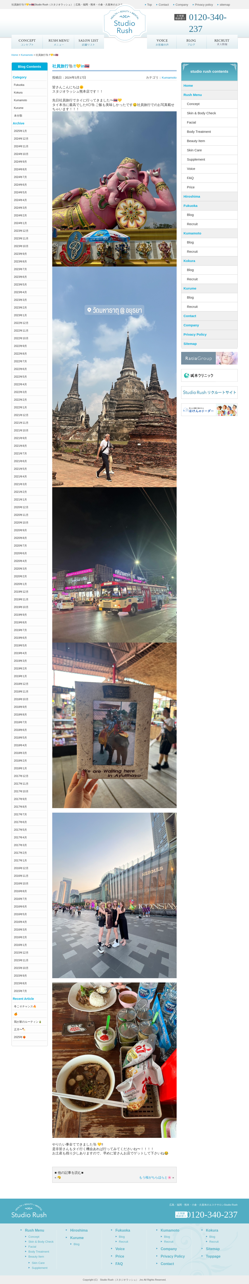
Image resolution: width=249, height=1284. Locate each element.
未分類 (18, 115)
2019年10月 (21, 607)
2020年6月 (20, 553)
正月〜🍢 (20, 1029)
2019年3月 (20, 660)
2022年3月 (20, 392)
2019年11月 (21, 599)
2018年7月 (20, 722)
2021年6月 (20, 461)
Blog (190, 215)
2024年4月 (20, 200)
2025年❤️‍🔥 (20, 1037)
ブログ (192, 42)
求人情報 (222, 42)
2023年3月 (20, 300)
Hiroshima (192, 196)
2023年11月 (21, 238)
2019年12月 (21, 591)
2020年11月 (21, 515)
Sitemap (190, 344)
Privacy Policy (195, 334)
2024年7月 (20, 177)
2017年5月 (20, 829)
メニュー (58, 42)
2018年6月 (20, 730)
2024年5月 (20, 192)
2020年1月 (20, 584)
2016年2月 (20, 937)
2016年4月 (20, 922)
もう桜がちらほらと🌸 (155, 1177)
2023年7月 (20, 269)
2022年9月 (20, 346)
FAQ (190, 178)
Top (149, 4)
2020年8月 (20, 538)
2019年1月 (20, 676)
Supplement (196, 159)
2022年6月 (20, 369)
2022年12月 (21, 323)
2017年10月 (21, 791)
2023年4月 (20, 292)
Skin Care (194, 150)
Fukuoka (19, 85)
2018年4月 (20, 745)
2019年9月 (20, 614)
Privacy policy (204, 4)
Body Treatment (199, 131)
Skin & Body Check (201, 113)
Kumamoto (20, 100)
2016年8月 (20, 891)
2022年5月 (20, 376)
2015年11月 (21, 960)
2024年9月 (20, 161)
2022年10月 (21, 338)
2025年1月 (20, 131)
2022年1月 (20, 407)
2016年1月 (20, 945)
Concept (27, 42)
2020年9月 (20, 530)
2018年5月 (20, 737)
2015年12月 (21, 952)
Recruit (192, 224)
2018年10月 (21, 699)
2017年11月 (21, 783)
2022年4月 (20, 384)
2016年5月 (20, 914)
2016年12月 (21, 868)
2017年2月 (20, 852)
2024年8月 (20, 169)
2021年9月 (20, 438)
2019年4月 (20, 653)
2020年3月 (20, 568)
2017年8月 (20, 806)
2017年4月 (20, 837)
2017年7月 (20, 814)
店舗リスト (89, 42)
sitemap (225, 4)
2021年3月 (20, 484)
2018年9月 (20, 707)
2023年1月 (20, 315)
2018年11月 (21, 691)
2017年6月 (20, 822)
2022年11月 (21, 330)
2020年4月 (20, 561)
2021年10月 (21, 430)
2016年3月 (20, 929)
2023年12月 (21, 230)
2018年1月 (20, 768)
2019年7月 (20, 630)
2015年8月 (20, 983)
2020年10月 (21, 522)
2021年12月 (21, 415)
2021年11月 (21, 422)
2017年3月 (20, 845)
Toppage (213, 1256)
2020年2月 (20, 576)
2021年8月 (20, 445)
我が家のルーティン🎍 (28, 1021)
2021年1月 (20, 499)
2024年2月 (20, 215)
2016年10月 (21, 883)
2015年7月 (20, 991)
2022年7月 (20, 361)
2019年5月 (20, 645)
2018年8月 (20, 714)
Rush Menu (193, 95)
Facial (191, 122)
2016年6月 (20, 906)
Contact (164, 4)
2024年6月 (20, 184)
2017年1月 (20, 860)
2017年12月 (21, 776)
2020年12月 (21, 507)
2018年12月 (21, 683)
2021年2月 (20, 491)
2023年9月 (20, 253)
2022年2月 (20, 399)
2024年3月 (20, 207)
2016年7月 (20, 898)
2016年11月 (21, 875)
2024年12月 (21, 138)
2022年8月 (20, 353)
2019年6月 (20, 637)
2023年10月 (21, 246)
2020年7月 (20, 545)
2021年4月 (20, 476)
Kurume (19, 108)
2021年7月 (20, 453)
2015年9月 (20, 975)
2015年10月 (21, 968)
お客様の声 (162, 42)
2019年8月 (20, 622)
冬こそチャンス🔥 (25, 1006)
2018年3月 (20, 753)
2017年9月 (20, 799)
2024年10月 (21, 154)
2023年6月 (20, 276)
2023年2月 (20, 307)
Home (188, 85)
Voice (191, 169)
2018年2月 (20, 760)
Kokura (18, 92)
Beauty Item (196, 141)
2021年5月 (20, 468)
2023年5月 (20, 284)
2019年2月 (20, 668)
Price (191, 187)
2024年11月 (21, 146)
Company (181, 4)
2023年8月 (20, 261)
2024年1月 (20, 223)
